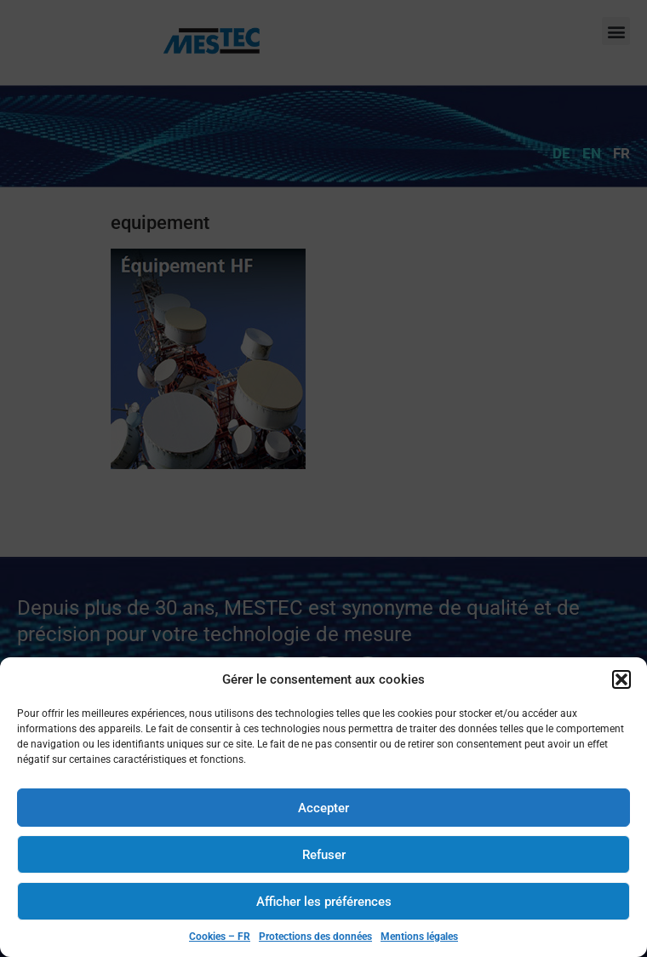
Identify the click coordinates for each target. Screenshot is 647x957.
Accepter (323, 808)
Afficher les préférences (324, 901)
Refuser (324, 854)
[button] (621, 679)
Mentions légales (419, 937)
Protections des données (315, 937)
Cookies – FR (219, 937)
